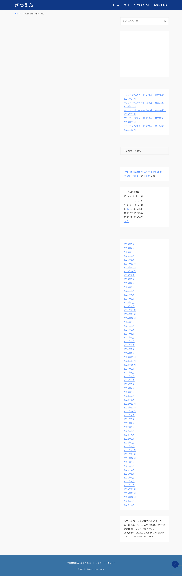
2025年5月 (129, 290)
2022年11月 (130, 407)
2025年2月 (129, 302)
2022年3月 (129, 438)
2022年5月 (129, 430)
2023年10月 (130, 364)
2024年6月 (129, 333)
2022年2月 (129, 442)
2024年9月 (129, 322)
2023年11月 (130, 360)
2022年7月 (129, 423)
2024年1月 (129, 353)
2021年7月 (129, 469)
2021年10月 (130, 458)
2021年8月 (129, 465)
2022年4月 (129, 434)
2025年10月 (130, 271)
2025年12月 (130, 263)
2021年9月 (129, 462)
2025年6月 (129, 287)
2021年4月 (129, 477)
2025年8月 (129, 279)
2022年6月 (129, 427)
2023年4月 (129, 388)
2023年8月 (129, 372)
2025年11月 (130, 267)
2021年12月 (130, 450)
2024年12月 (130, 310)
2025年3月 (129, 298)
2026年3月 (129, 252)
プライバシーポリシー (106, 562)
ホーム (115, 5)
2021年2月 (129, 485)
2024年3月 (129, 345)
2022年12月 (130, 403)
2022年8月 (129, 419)
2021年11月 (130, 454)
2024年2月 (129, 349)
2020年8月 (129, 504)
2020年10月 (130, 497)
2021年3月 (129, 481)
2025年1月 (129, 306)
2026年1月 (129, 259)
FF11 (126, 5)
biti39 (147, 176)
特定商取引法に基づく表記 (79, 562)
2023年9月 (129, 368)
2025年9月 (129, 275)
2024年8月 (129, 325)
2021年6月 (129, 473)
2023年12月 (130, 357)
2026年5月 (129, 244)
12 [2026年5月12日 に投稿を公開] (128, 208)
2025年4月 (129, 294)
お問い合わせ (160, 5)
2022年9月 (129, 415)
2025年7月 (129, 283)
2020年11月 (130, 493)
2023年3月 (129, 392)
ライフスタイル (141, 5)
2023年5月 (129, 384)
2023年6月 (129, 380)
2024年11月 (130, 314)
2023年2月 (129, 395)
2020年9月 (129, 501)
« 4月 (126, 221)
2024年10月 (130, 318)
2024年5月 (129, 337)
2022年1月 (129, 446)
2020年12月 (130, 489)
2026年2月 (129, 255)
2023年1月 (129, 399)
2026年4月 (129, 248)
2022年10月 (130, 411)
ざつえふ (24, 5)
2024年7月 (129, 329)
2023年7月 (129, 376)
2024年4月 (129, 341)
